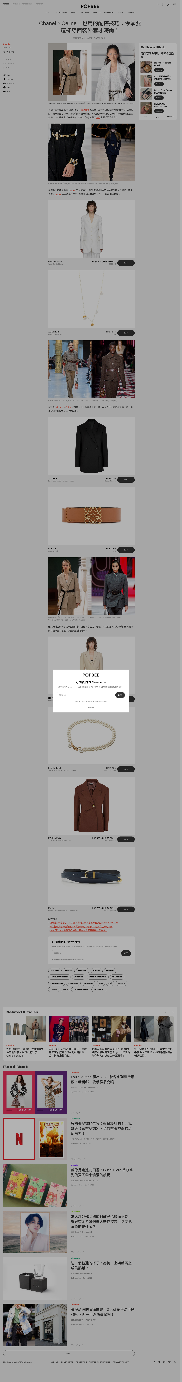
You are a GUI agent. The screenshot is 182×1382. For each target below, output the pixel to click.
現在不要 (91, 707)
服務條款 (96, 701)
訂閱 (120, 695)
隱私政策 (103, 701)
